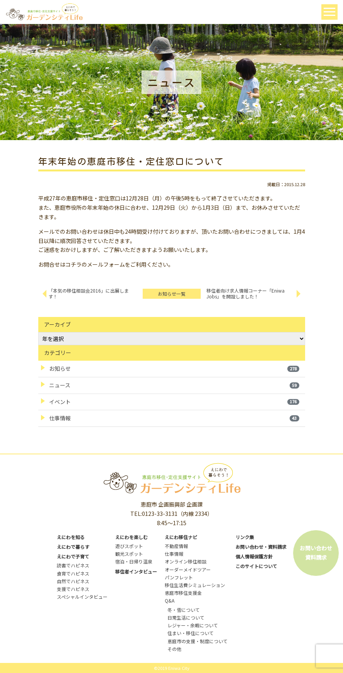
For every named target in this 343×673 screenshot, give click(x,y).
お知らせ (174, 368)
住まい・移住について (190, 633)
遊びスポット (129, 546)
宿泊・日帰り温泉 (133, 561)
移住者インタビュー (136, 571)
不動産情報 (176, 546)
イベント (174, 402)
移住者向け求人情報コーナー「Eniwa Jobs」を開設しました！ (245, 293)
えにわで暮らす (73, 546)
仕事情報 (174, 418)
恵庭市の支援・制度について (197, 641)
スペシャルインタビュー (82, 596)
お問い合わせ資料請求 (316, 552)
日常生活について (186, 617)
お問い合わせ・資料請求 (261, 546)
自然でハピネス (73, 581)
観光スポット (129, 553)
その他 (174, 649)
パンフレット (179, 577)
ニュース (174, 385)
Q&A (169, 600)
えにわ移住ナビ (181, 537)
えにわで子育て (73, 556)
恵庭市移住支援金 (183, 592)
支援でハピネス (73, 589)
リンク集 (244, 537)
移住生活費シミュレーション (195, 585)
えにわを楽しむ (131, 537)
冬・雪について (183, 609)
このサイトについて (256, 566)
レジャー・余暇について (192, 625)
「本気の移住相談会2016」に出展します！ (88, 293)
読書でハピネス (73, 565)
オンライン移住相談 (185, 561)
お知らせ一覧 (172, 293)
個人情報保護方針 (254, 556)
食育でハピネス (73, 573)
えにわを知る (71, 537)
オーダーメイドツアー (188, 569)
